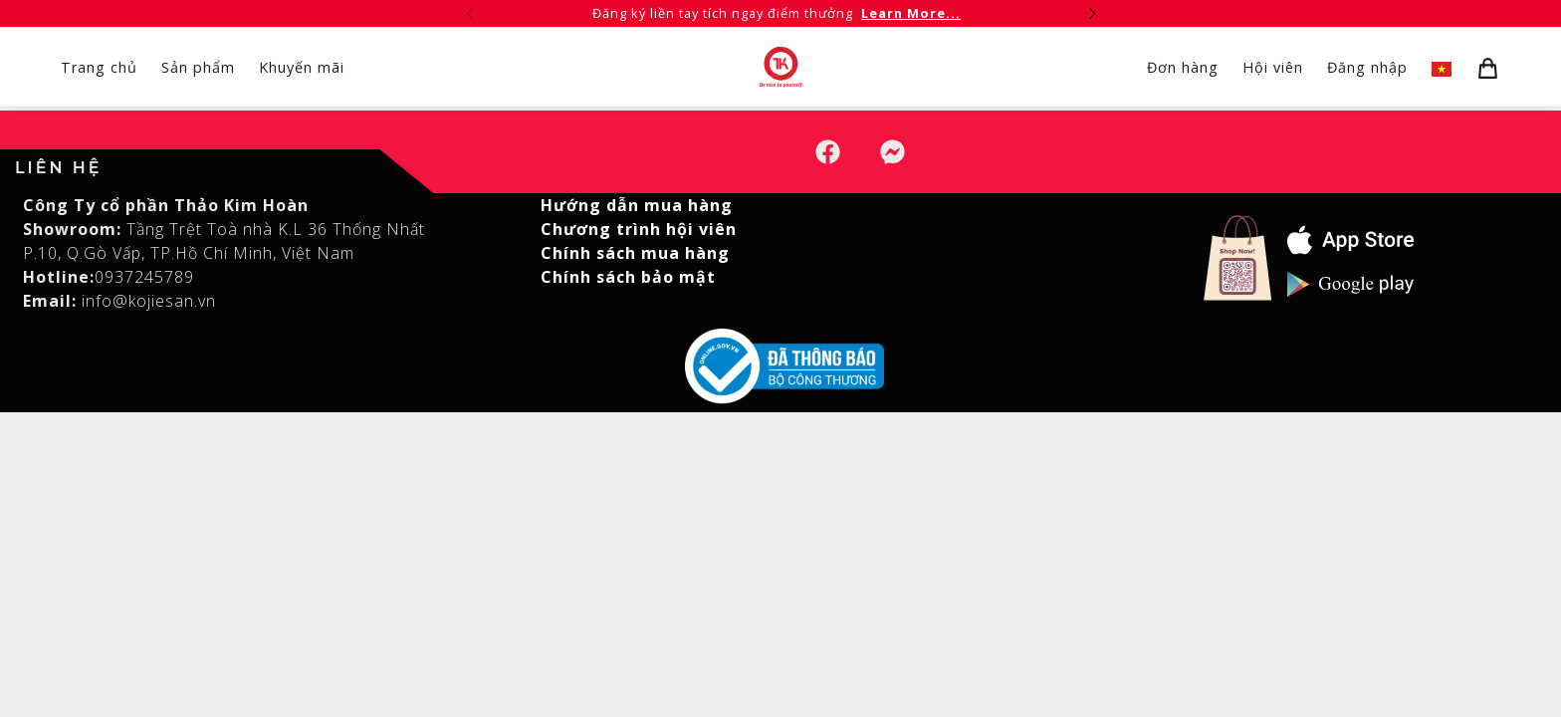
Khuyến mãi (301, 67)
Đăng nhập (1367, 67)
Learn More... (911, 13)
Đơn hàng (1183, 67)
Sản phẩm (198, 67)
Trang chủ (99, 67)
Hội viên (1272, 67)
